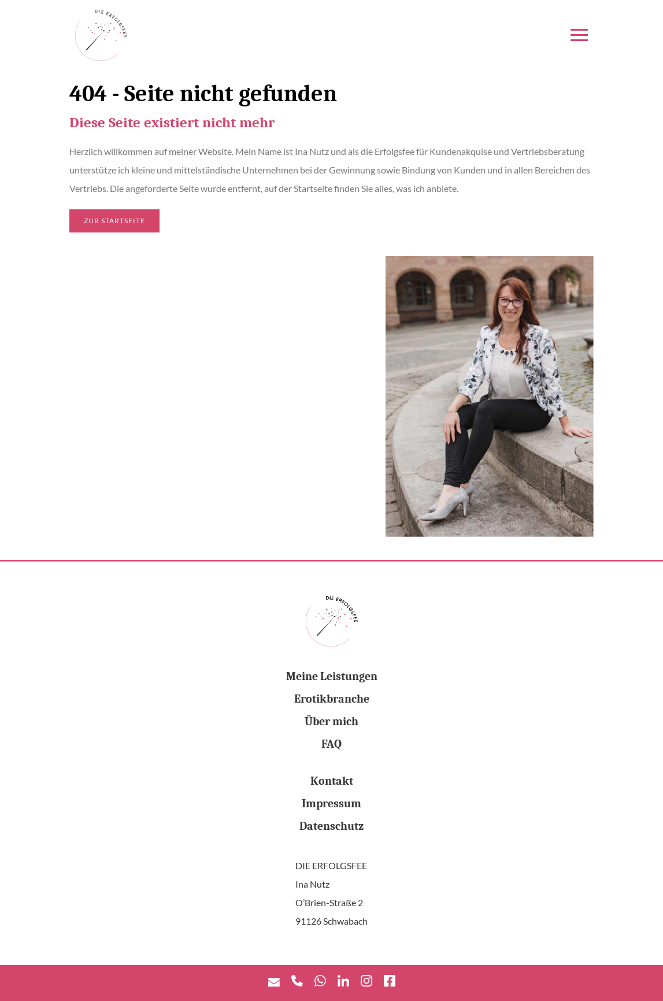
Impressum (331, 803)
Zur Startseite (114, 220)
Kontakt (331, 781)
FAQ (331, 744)
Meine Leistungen (331, 676)
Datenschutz (331, 826)
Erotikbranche (331, 698)
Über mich (331, 721)
